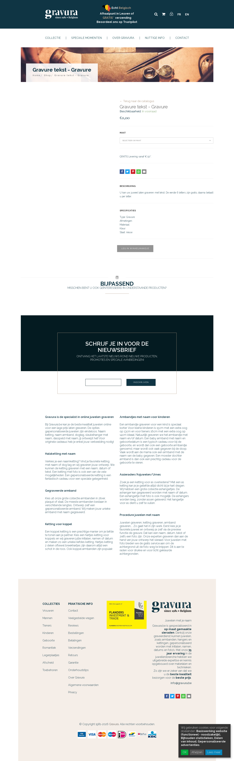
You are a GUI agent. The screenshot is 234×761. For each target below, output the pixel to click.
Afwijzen (197, 752)
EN (187, 14)
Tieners (47, 625)
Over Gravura (123, 38)
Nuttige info (155, 38)
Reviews (73, 625)
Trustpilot (130, 22)
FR (179, 14)
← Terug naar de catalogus (137, 101)
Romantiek (49, 647)
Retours (73, 655)
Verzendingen (77, 647)
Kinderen (48, 633)
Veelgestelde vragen (81, 618)
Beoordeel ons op (110, 22)
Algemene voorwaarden (83, 685)
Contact (182, 38)
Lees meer (213, 752)
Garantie (73, 662)
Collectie (53, 38)
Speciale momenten (86, 38)
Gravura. (114, 724)
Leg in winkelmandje (135, 248)
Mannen (47, 618)
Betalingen (75, 640)
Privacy (72, 692)
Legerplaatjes (50, 655)
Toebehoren (50, 670)
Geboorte (48, 640)
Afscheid (48, 662)
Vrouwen (48, 610)
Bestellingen (76, 633)
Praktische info (80, 604)
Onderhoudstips (78, 670)
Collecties (51, 604)
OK (185, 752)
